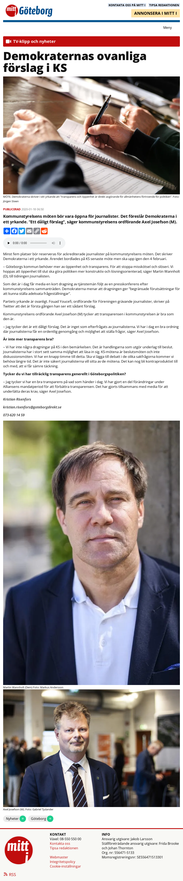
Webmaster (59, 857)
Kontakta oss (60, 843)
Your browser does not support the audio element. (34, 243)
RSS (9, 875)
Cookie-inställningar (65, 866)
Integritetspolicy (62, 861)
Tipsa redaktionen (64, 848)
